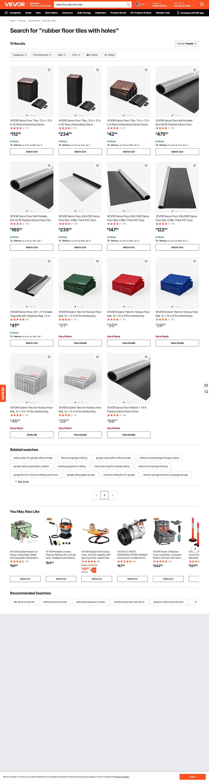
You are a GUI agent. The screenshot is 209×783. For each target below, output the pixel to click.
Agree (193, 776)
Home (12, 21)
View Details (80, 343)
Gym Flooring (34, 21)
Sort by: (181, 43)
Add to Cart (32, 151)
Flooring (21, 21)
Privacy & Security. (121, 776)
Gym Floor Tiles (49, 21)
